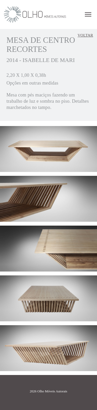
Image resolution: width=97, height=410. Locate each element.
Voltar (85, 35)
